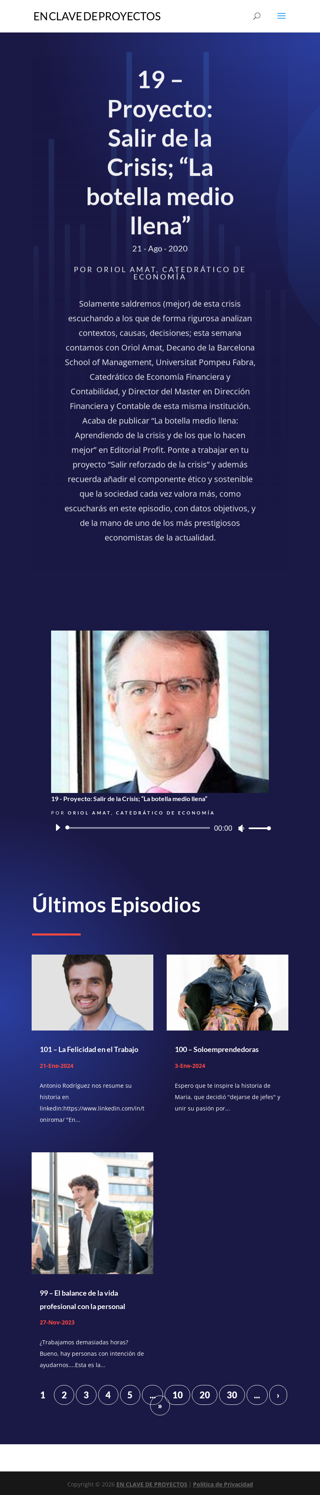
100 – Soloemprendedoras (217, 1049)
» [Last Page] (160, 1405)
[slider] (139, 828)
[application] (160, 828)
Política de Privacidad (223, 1484)
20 (205, 1394)
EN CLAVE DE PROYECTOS (151, 1484)
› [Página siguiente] (278, 1394)
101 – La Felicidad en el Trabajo (89, 1049)
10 (177, 1394)
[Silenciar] (241, 828)
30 (232, 1394)
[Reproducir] (57, 827)
